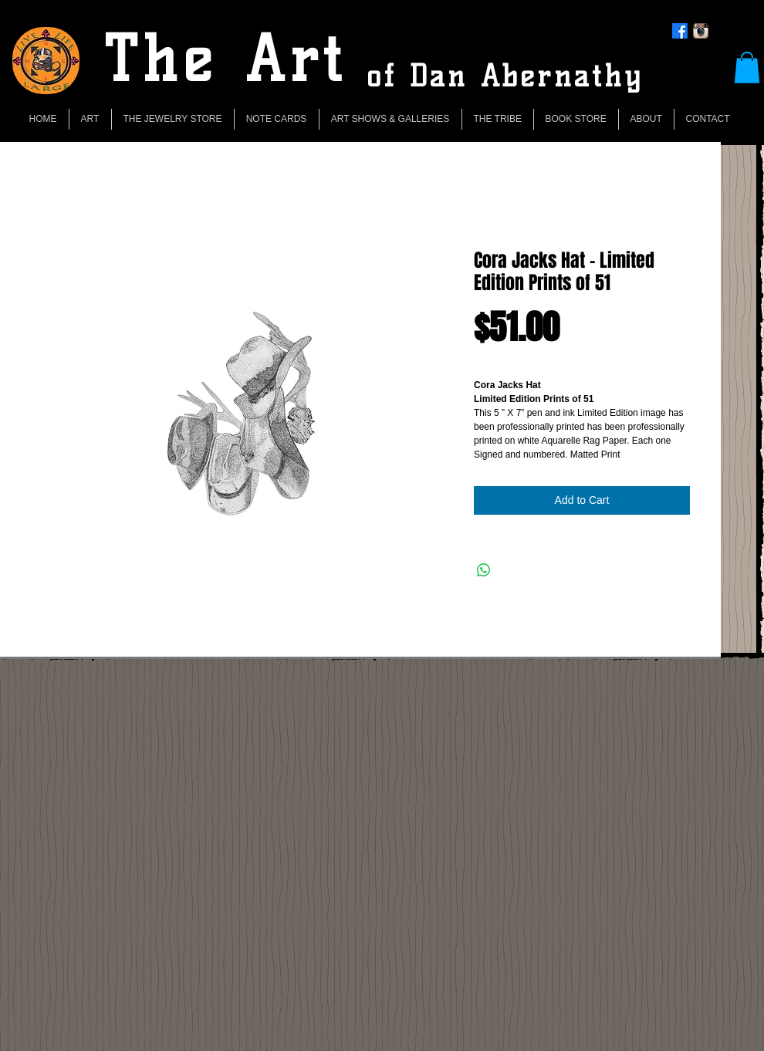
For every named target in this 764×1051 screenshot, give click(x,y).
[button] (747, 67)
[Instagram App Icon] (700, 31)
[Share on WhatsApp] (484, 570)
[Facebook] (680, 31)
